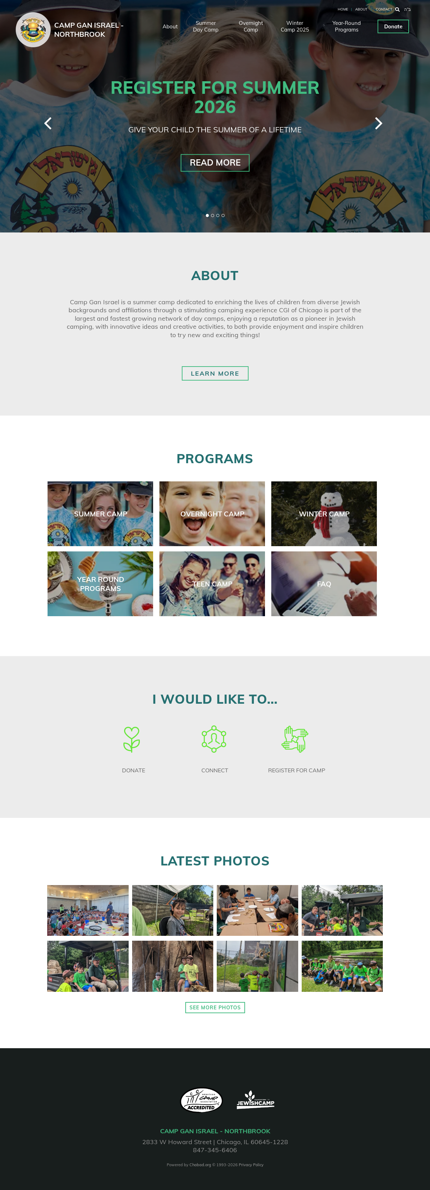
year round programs (100, 584)
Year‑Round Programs (346, 26)
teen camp (212, 583)
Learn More (215, 373)
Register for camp (296, 770)
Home (343, 9)
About (361, 9)
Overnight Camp (251, 26)
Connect (214, 770)
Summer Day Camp (205, 26)
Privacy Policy (251, 1164)
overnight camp (212, 513)
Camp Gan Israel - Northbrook (89, 30)
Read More (215, 162)
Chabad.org (200, 1164)
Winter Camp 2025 (295, 26)
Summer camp (100, 513)
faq (324, 583)
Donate (393, 26)
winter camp (324, 513)
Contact (384, 9)
